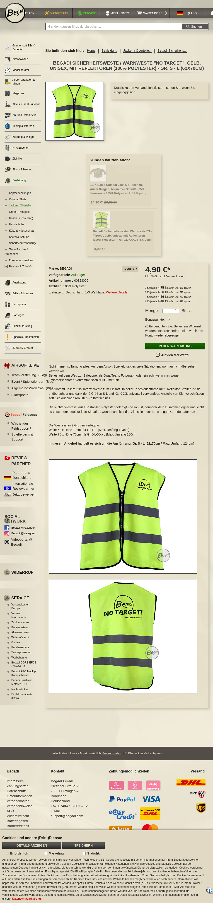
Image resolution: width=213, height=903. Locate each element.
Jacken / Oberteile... (137, 56)
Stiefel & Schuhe (19, 243)
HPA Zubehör (17, 154)
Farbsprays (15, 310)
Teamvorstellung (29, 381)
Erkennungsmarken (21, 266)
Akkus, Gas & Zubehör (22, 110)
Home (91, 56)
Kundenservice (20, 653)
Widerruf (22, 578)
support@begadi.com (67, 821)
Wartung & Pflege (19, 143)
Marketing (56, 853)
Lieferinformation (19, 802)
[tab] (130, 275)
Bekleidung (109, 56)
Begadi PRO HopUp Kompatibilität (23, 679)
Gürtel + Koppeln (19, 217)
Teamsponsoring (21, 658)
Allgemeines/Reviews (32, 394)
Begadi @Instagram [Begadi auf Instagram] (23, 539)
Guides (15, 648)
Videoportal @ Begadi (22, 547)
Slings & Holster (18, 175)
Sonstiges (14, 321)
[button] (187, 19)
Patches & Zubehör (20, 272)
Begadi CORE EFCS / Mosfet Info (23, 670)
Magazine (14, 99)
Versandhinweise (19, 811)
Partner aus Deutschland (21, 481)
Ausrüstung (15, 289)
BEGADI (66, 274)
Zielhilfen (14, 165)
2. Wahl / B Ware (19, 354)
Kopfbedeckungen (20, 199)
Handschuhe (16, 230)
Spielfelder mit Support (22, 442)
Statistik (93, 853)
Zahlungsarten (20, 628)
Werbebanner (19, 663)
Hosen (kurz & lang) (21, 224)
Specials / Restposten (22, 343)
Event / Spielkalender (32, 387)
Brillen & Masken (19, 299)
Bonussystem (19, 633)
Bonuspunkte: (155, 325)
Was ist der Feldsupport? (21, 431)
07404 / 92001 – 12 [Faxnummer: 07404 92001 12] (73, 811)
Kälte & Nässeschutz (21, 236)
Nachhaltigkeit (19, 695)
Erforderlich (19, 853)
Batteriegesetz (18, 826)
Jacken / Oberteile (20, 211)
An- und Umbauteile (20, 121)
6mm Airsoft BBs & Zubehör (20, 53)
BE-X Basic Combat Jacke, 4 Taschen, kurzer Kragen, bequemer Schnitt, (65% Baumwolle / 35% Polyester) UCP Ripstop (118, 195)
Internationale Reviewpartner (23, 491)
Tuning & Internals (19, 132)
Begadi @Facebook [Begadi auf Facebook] (23, 533)
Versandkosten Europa (20, 612)
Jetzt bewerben (24, 500)
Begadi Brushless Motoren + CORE (21, 688)
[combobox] (113, 32)
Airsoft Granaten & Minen (20, 87)
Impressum (15, 787)
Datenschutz (16, 797)
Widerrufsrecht (20, 643)
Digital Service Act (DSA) (22, 702)
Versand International (18, 621)
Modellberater (17, 76)
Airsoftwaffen (16, 65)
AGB (10, 816)
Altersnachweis (20, 638)
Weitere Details (117, 298)
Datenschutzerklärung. (26, 898)
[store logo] (15, 18)
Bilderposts (19, 401)
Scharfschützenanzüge (23, 249)
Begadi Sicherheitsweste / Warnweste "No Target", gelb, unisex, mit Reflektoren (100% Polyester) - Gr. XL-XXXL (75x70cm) (122, 241)
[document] (106, 866)
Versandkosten (175, 282)
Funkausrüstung (18, 332)
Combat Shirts (17, 205)
